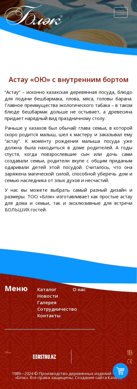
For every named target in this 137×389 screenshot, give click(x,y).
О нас (79, 289)
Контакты (49, 315)
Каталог (47, 289)
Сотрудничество (57, 309)
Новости (47, 296)
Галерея (47, 302)
